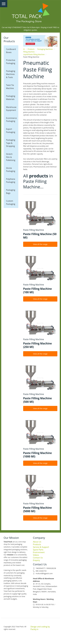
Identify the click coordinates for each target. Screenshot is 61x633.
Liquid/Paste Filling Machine (34, 54)
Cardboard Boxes (11, 51)
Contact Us (38, 557)
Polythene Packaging (10, 180)
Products (31, 49)
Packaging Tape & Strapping (10, 143)
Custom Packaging (10, 202)
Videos (36, 555)
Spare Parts (38, 549)
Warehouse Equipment (11, 109)
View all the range (40, 244)
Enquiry (36, 560)
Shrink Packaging (10, 170)
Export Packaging (10, 130)
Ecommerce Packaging (11, 120)
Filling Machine (29, 52)
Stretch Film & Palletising (10, 157)
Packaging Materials (10, 98)
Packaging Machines (45, 49)
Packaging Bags (10, 191)
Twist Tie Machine (10, 87)
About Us (37, 541)
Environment (39, 552)
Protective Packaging (10, 62)
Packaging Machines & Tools (10, 74)
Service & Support (41, 547)
